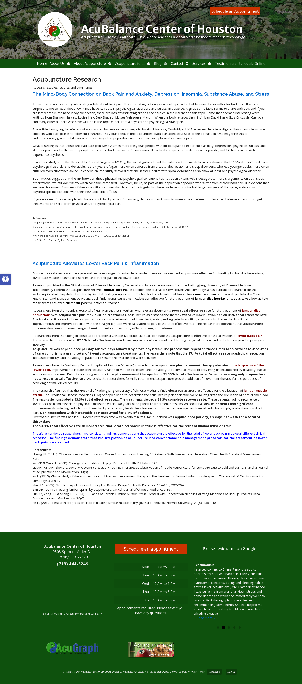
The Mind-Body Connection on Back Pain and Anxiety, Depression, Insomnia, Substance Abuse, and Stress (151, 94)
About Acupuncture (90, 63)
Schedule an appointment (151, 549)
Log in (231, 671)
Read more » (206, 618)
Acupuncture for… (130, 63)
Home (42, 63)
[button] (5, 279)
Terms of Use (178, 671)
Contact (177, 63)
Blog (158, 63)
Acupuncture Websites (78, 671)
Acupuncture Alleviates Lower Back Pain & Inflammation (96, 263)
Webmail (214, 671)
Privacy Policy (196, 671)
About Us (57, 63)
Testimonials (225, 63)
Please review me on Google (229, 548)
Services (199, 63)
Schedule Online (252, 63)
